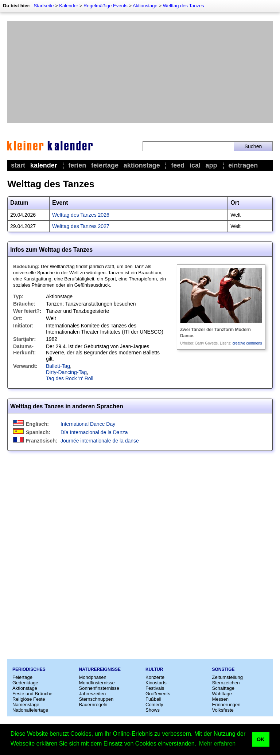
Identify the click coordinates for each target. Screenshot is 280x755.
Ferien (77, 165)
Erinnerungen (226, 704)
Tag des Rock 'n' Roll (69, 378)
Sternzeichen (226, 682)
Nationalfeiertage (30, 710)
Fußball (153, 699)
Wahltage (222, 693)
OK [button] (261, 739)
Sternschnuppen (96, 699)
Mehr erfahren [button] (217, 743)
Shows (152, 710)
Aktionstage (145, 5)
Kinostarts (156, 682)
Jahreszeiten (92, 693)
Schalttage (223, 688)
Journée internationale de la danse (100, 441)
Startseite (44, 5)
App (211, 165)
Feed (177, 165)
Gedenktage (25, 682)
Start (18, 165)
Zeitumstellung (227, 677)
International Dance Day (88, 424)
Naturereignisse (100, 669)
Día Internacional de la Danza (94, 432)
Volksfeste (223, 710)
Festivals (154, 688)
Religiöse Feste (28, 699)
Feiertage (104, 165)
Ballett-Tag (58, 366)
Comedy (154, 704)
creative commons (247, 343)
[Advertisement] (140, 72)
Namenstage (25, 704)
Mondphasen (92, 677)
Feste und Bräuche (32, 693)
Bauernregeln (93, 704)
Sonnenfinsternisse (99, 688)
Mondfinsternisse (97, 682)
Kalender (68, 5)
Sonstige (223, 669)
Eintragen (243, 165)
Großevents (157, 693)
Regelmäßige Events (105, 5)
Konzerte (154, 677)
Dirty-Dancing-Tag (66, 372)
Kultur (154, 669)
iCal (195, 165)
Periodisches (29, 669)
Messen (220, 699)
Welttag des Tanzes (183, 5)
